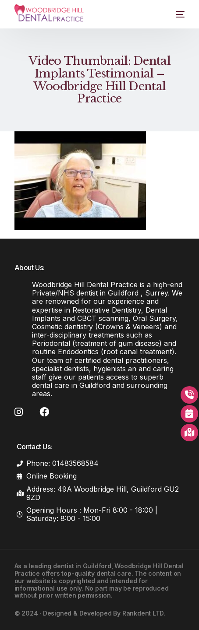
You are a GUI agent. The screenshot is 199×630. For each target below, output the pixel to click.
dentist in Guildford (82, 566)
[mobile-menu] (175, 14)
